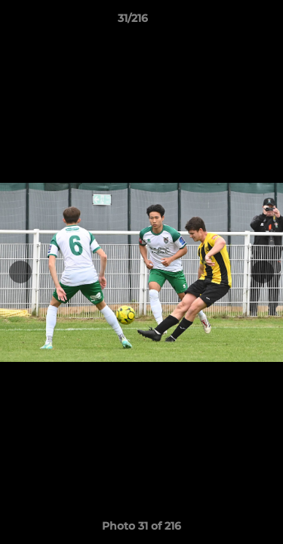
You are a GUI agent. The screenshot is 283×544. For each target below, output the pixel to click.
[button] (229, 22)
